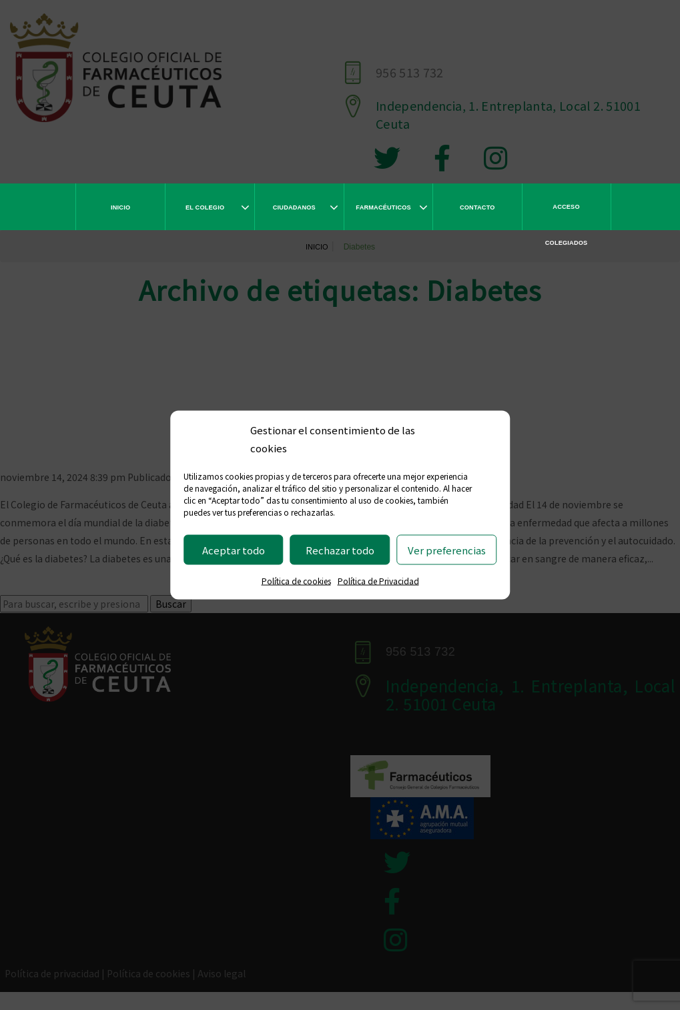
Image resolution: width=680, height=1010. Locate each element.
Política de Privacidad (378, 580)
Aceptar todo (233, 549)
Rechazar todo (340, 549)
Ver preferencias (447, 549)
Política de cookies (296, 580)
